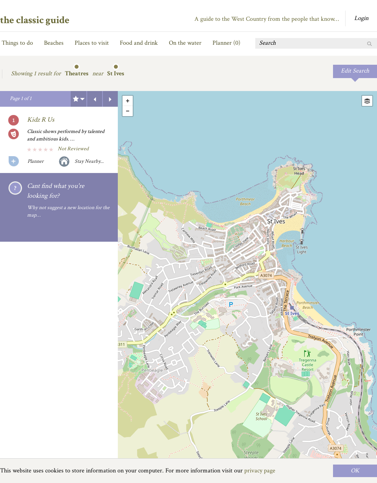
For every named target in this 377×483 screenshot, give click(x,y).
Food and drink (139, 43)
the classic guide (35, 20)
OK (355, 471)
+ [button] (128, 101)
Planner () (226, 43)
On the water (185, 43)
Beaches (54, 43)
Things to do (17, 43)
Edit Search (355, 71)
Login (361, 18)
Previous (94, 99)
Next (110, 99)
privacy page (259, 471)
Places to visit (92, 43)
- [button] (128, 111)
